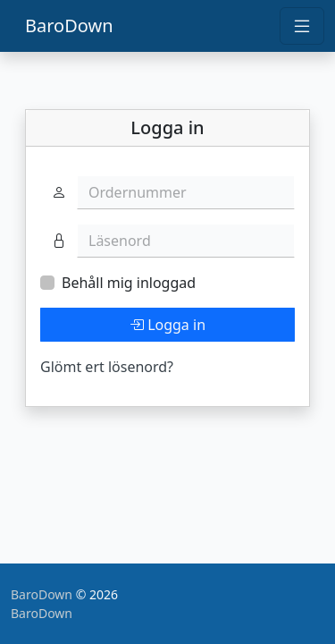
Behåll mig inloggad (129, 282)
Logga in (167, 325)
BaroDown (69, 25)
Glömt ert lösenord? (106, 367)
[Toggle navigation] (302, 26)
